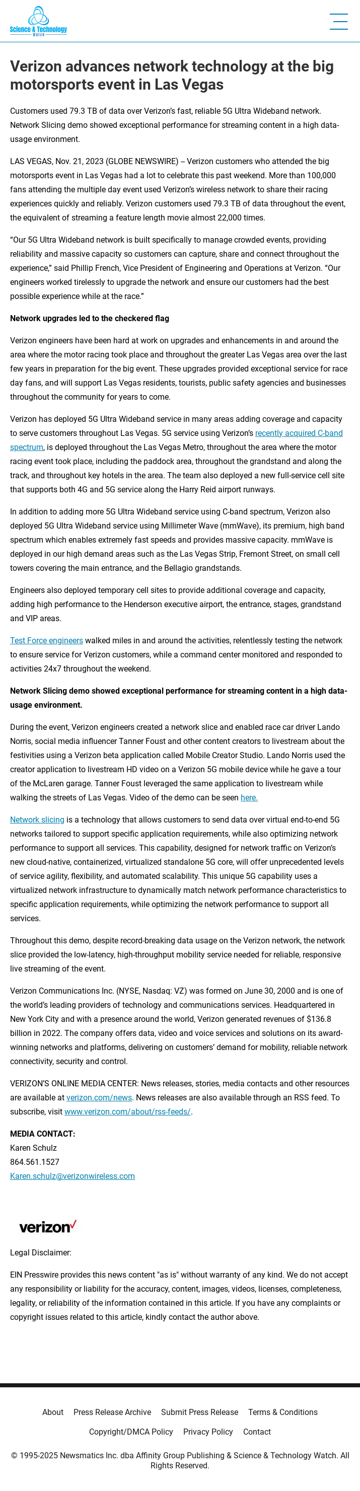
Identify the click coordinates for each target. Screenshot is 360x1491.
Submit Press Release (199, 1412)
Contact (257, 1432)
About (52, 1412)
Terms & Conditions (283, 1412)
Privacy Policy (208, 1432)
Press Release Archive (112, 1412)
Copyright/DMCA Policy (131, 1432)
